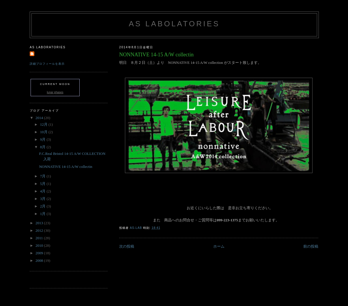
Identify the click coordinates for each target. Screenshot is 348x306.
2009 (39, 253)
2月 (43, 206)
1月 (43, 214)
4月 (43, 191)
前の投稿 (310, 246)
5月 (43, 183)
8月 (43, 147)
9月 (43, 139)
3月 (43, 198)
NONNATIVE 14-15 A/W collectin (65, 166)
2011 (39, 238)
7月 (43, 176)
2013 (39, 223)
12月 (44, 124)
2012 (39, 230)
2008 (39, 260)
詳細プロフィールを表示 (47, 63)
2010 (39, 245)
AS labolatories (174, 23)
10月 (44, 132)
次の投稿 (126, 246)
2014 (39, 118)
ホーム (218, 246)
